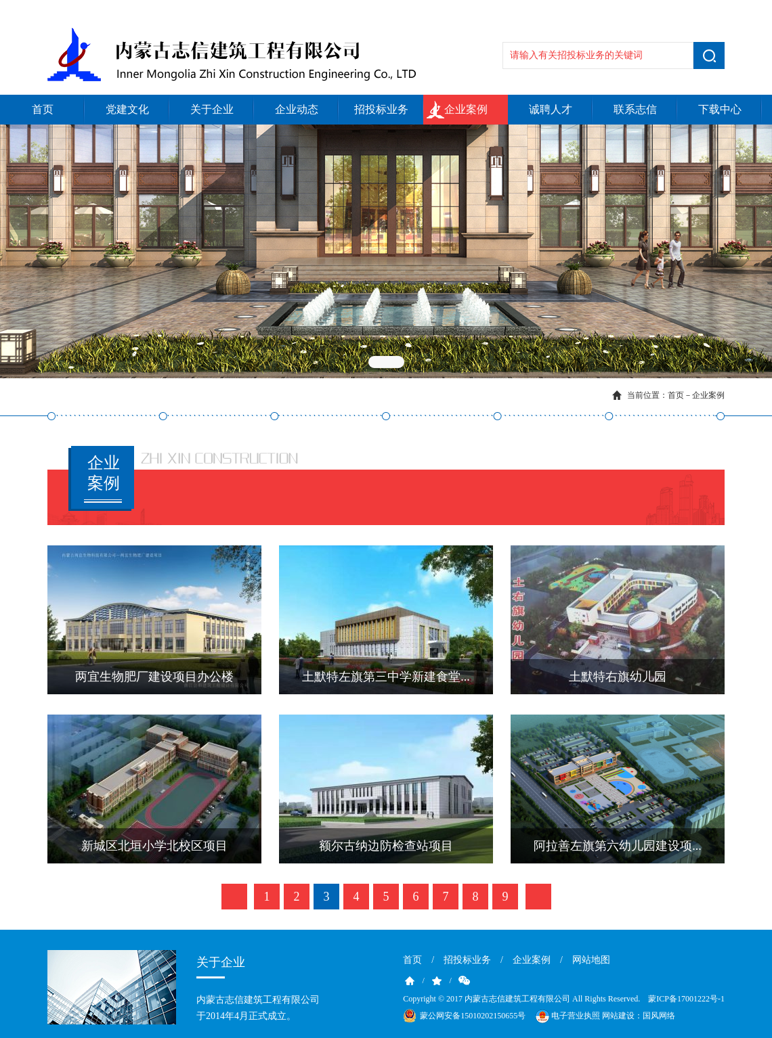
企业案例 (466, 109)
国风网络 (659, 1015)
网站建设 (618, 1015)
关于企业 (212, 109)
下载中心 (720, 109)
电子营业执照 (567, 1016)
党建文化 (127, 109)
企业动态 (296, 109)
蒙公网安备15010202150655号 (473, 1015)
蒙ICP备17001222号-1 (686, 998)
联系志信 (635, 109)
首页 (42, 109)
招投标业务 (381, 109)
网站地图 (591, 960)
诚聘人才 (550, 109)
